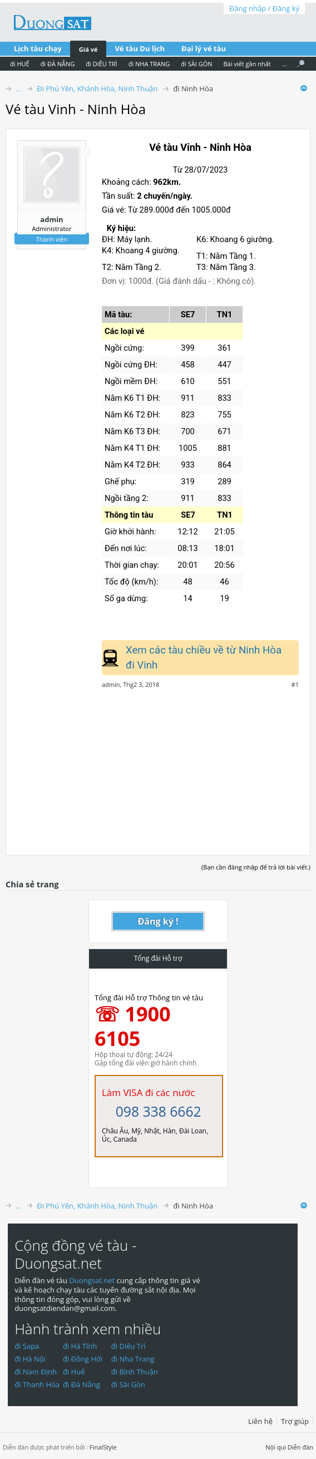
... (284, 64)
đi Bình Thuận (134, 1372)
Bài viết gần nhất (246, 64)
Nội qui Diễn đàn (289, 1447)
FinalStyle (103, 1447)
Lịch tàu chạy (38, 48)
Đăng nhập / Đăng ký (264, 8)
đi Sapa (26, 1346)
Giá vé (88, 49)
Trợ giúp (295, 1421)
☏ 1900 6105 (133, 1026)
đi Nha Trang (133, 1359)
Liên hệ (260, 1421)
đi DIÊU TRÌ (101, 64)
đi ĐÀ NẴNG (58, 64)
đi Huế (74, 1372)
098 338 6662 (158, 1111)
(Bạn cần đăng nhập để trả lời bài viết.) (255, 867)
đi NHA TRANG (149, 64)
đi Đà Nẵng (81, 1384)
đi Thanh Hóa (37, 1384)
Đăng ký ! (158, 921)
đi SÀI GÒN (196, 64)
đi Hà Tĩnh (80, 1346)
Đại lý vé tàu (203, 48)
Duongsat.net (92, 1280)
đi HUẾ (19, 64)
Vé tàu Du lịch (140, 48)
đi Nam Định (35, 1372)
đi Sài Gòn (128, 1384)
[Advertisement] (158, 766)
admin (51, 219)
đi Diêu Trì (128, 1346)
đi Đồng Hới (82, 1359)
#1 (295, 685)
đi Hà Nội (30, 1359)
